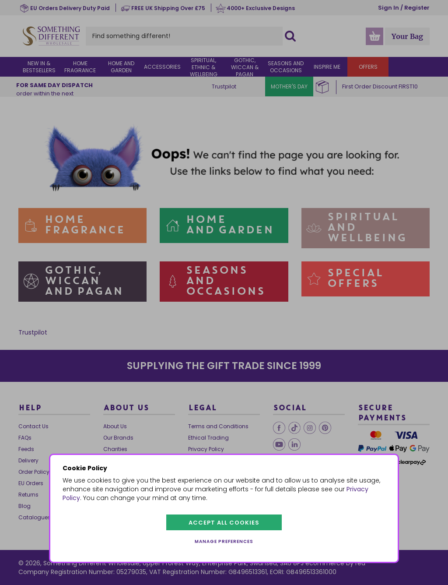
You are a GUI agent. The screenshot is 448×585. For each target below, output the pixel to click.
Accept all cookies (224, 522)
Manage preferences (224, 541)
